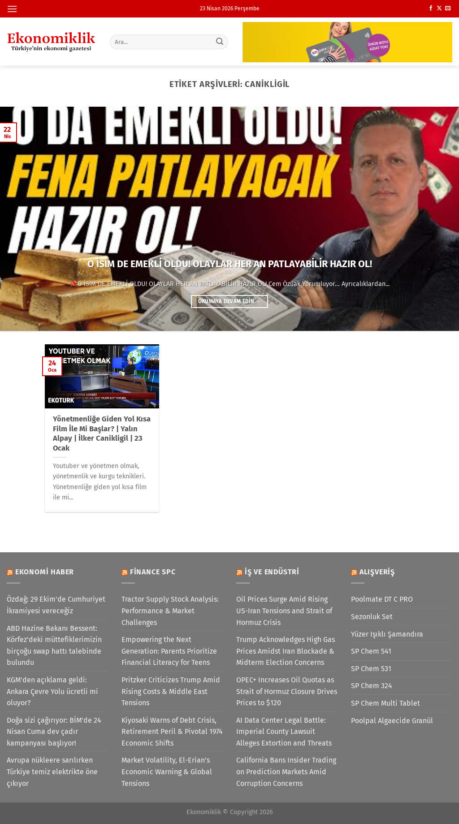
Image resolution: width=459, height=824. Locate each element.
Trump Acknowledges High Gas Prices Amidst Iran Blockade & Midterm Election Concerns (285, 651)
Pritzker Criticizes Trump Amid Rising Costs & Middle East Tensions (170, 691)
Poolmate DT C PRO (382, 599)
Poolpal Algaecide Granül (392, 720)
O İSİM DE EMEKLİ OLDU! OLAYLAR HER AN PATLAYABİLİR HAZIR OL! (229, 264)
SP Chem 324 (371, 685)
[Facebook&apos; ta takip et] (430, 8)
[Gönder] (219, 41)
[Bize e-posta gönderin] (447, 8)
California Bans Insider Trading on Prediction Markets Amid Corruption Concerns (286, 771)
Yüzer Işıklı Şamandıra (387, 634)
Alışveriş (377, 572)
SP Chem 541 (371, 651)
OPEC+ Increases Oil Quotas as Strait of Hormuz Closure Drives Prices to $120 (286, 691)
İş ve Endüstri (272, 572)
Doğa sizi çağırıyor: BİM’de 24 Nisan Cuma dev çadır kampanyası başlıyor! (54, 731)
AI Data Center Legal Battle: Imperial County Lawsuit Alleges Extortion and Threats (284, 731)
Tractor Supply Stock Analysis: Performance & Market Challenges (170, 610)
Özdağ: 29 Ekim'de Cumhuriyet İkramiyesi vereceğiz (56, 605)
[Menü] (12, 8)
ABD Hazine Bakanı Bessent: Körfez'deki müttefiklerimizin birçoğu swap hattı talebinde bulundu (54, 645)
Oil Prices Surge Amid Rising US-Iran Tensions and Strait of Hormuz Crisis (284, 610)
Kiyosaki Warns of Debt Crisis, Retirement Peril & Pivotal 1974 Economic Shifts (172, 731)
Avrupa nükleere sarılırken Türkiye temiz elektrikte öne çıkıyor (52, 771)
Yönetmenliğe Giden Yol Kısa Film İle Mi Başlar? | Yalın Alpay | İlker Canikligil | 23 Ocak (102, 433)
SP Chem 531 (371, 668)
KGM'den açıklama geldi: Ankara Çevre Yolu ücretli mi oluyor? (52, 691)
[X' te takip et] (439, 8)
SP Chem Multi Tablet (385, 703)
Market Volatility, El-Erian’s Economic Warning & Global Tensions (166, 771)
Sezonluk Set (372, 616)
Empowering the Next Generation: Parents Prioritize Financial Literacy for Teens (169, 651)
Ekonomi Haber (44, 572)
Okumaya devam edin (229, 301)
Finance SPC (153, 572)
